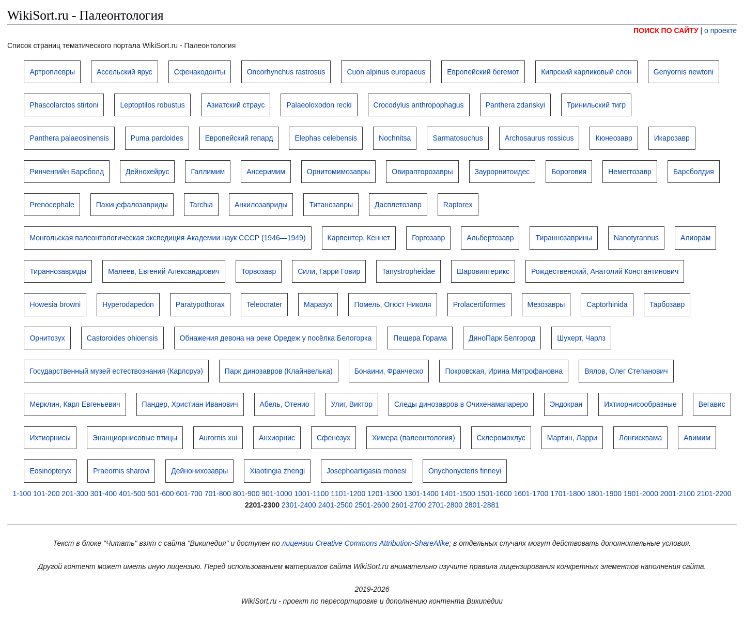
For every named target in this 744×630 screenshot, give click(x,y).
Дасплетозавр (398, 205)
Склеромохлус (501, 438)
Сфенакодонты (199, 72)
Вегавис (712, 404)
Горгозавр (428, 238)
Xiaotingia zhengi (277, 471)
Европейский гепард (239, 138)
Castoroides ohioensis (122, 338)
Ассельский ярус (124, 72)
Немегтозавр (630, 171)
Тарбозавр (667, 304)
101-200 (46, 493)
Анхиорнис (277, 438)
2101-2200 (714, 493)
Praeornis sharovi (121, 471)
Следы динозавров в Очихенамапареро (461, 404)
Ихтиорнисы (49, 438)
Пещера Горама (420, 338)
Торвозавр (258, 271)
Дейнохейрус (147, 171)
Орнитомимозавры (338, 171)
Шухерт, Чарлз (581, 338)
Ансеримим (265, 171)
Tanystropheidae (408, 271)
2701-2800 (445, 505)
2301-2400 (299, 505)
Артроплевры (52, 72)
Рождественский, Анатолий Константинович (604, 271)
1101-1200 (348, 493)
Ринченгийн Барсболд (66, 171)
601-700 (189, 493)
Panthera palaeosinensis (69, 138)
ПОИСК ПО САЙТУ (666, 30)
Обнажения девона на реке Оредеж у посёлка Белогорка (276, 338)
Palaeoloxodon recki (318, 105)
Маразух (318, 304)
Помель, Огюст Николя (392, 304)
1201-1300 (384, 493)
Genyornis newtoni (684, 72)
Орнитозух (47, 338)
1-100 (21, 493)
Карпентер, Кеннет (359, 238)
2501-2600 (372, 505)
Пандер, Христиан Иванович (190, 404)
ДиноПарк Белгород (502, 338)
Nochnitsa (395, 138)
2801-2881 (481, 505)
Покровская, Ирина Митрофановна (504, 371)
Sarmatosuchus (457, 138)
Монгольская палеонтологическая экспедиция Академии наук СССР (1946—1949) (167, 238)
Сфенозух (333, 438)
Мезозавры (546, 304)
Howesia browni (55, 304)
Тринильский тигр (596, 105)
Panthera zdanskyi (515, 105)
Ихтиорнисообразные (640, 404)
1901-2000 (641, 493)
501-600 (160, 493)
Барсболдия (693, 171)
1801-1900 (604, 493)
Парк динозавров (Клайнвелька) (279, 371)
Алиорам (695, 238)
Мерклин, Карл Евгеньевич (74, 404)
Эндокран (566, 404)
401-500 (132, 493)
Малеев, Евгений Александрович (164, 271)
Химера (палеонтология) (413, 438)
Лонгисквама (640, 438)
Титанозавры (331, 205)
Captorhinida (606, 304)
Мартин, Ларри (572, 438)
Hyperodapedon (128, 304)
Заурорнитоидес (502, 171)
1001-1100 (311, 493)
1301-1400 (421, 493)
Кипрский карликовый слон (586, 72)
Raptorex (458, 205)
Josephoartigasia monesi (367, 471)
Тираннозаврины (563, 238)
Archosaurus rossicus (539, 138)
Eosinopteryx (50, 471)
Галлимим (208, 171)
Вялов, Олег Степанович (626, 371)
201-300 (74, 493)
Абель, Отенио (284, 404)
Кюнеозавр (613, 138)
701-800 (218, 493)
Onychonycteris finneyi (464, 471)
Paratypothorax (200, 304)
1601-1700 (531, 493)
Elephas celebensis (326, 138)
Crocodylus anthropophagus (419, 105)
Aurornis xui (218, 438)
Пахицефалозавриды (132, 205)
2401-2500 (335, 505)
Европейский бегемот (483, 72)
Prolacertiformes (479, 304)
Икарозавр (672, 138)
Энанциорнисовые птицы (134, 438)
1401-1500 (458, 493)
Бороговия (568, 171)
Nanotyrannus (636, 238)
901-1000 (276, 493)
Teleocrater (264, 304)
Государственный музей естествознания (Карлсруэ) (116, 371)
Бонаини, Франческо (389, 371)
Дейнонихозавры (199, 471)
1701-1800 (567, 493)
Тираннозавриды (57, 271)
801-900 (246, 493)
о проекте (720, 30)
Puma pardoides (157, 138)
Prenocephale (51, 205)
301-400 (103, 493)
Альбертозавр (490, 238)
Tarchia (201, 205)
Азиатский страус (236, 105)
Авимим (697, 438)
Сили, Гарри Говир (329, 271)
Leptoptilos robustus (152, 105)
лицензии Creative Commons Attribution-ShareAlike (366, 543)
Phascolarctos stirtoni (63, 105)
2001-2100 (677, 493)
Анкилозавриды (261, 205)
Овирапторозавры (422, 171)
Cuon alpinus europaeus (386, 72)
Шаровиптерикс (483, 271)
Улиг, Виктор (352, 404)
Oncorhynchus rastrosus (286, 72)
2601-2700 (408, 505)
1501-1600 (494, 493)
